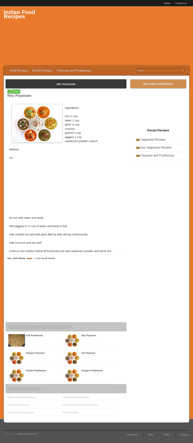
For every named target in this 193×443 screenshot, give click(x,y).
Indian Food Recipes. (27, 434)
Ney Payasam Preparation (76, 397)
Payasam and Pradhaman (74, 70)
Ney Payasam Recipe (18, 405)
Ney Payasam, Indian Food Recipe (80, 405)
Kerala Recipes (42, 70)
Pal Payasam (88, 353)
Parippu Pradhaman (92, 370)
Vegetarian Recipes (153, 139)
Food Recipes (19, 70)
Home (167, 3)
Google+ (184, 434)
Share (16, 91)
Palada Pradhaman (36, 370)
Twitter (166, 434)
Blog (150, 434)
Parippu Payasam (35, 353)
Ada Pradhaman (34, 335)
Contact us (181, 3)
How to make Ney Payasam (21, 397)
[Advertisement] (121, 36)
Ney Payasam (88, 335)
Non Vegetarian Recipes (156, 147)
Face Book (132, 434)
